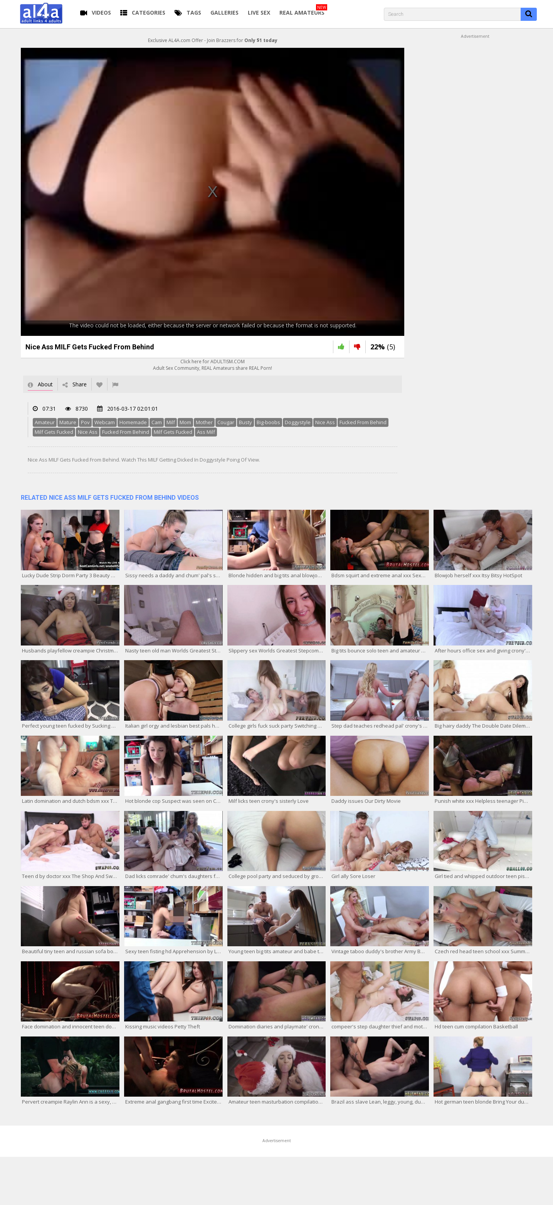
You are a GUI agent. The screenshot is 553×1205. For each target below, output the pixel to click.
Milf (170, 422)
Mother (204, 422)
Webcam (104, 422)
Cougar (225, 422)
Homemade (133, 422)
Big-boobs (268, 422)
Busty (245, 422)
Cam (156, 422)
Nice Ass (325, 422)
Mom (185, 422)
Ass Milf (206, 431)
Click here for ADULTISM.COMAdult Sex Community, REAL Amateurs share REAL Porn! (212, 364)
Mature (67, 422)
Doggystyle (298, 422)
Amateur (45, 422)
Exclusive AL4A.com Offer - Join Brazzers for (212, 40)
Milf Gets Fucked (54, 431)
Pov (85, 422)
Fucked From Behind (363, 422)
